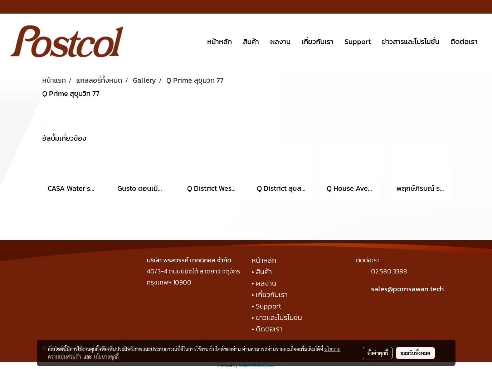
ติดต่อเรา (464, 41)
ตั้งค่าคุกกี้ (377, 353)
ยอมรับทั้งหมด (415, 353)
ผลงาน (280, 41)
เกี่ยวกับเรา (317, 41)
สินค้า (251, 41)
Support (358, 41)
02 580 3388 (389, 271)
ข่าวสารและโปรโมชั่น (410, 41)
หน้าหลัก (219, 41)
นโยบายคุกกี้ (106, 356)
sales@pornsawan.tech (407, 288)
